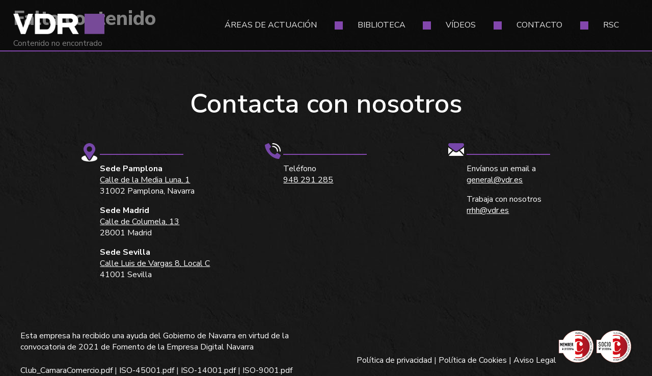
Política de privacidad (394, 360)
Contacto (539, 25)
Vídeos (461, 25)
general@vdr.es (495, 179)
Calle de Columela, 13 (139, 221)
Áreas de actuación (271, 25)
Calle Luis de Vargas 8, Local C (155, 263)
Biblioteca (381, 25)
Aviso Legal (534, 360)
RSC (611, 25)
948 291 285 (308, 179)
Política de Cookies (473, 360)
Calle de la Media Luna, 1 (145, 179)
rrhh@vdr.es (488, 210)
